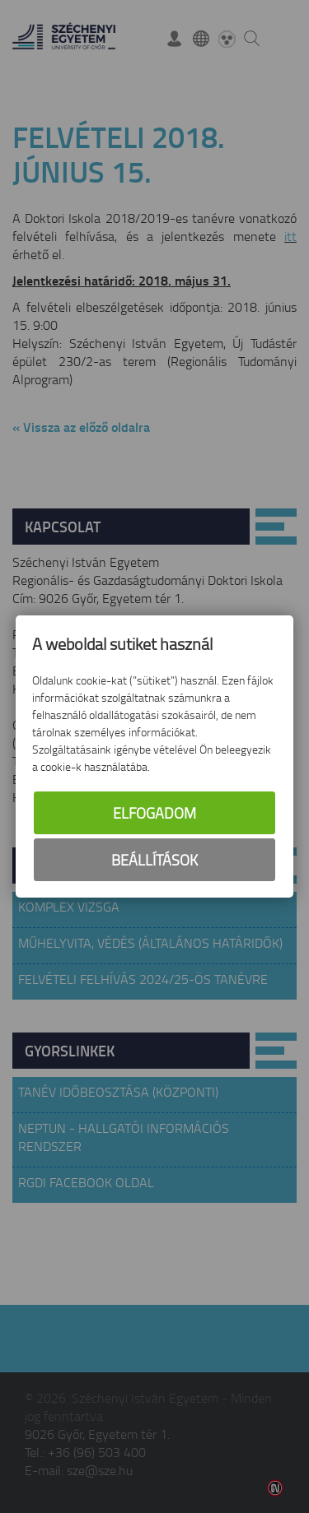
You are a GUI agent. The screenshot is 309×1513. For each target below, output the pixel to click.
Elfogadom (154, 813)
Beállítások (154, 860)
